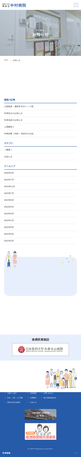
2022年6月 (9, 227)
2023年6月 (9, 200)
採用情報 (33, 393)
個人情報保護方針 (50, 398)
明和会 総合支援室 (13, 402)
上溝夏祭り (9, 127)
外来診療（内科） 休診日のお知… (20, 133)
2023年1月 (9, 220)
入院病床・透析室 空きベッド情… (20, 106)
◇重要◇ (8, 150)
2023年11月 (10, 186)
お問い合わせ (48, 393)
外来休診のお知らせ (13, 120)
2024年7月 (9, 179)
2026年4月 (9, 173)
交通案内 (33, 398)
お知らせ (8, 156)
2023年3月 (9, 213)
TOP (6, 60)
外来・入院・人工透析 (15, 398)
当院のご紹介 (12, 393)
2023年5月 (9, 207)
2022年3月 (9, 241)
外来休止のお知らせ (13, 113)
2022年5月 (9, 234)
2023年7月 (9, 193)
